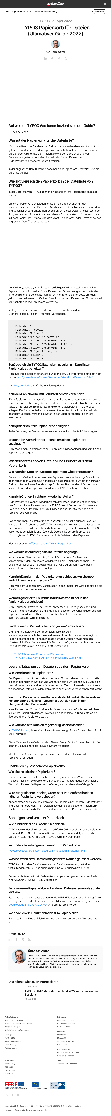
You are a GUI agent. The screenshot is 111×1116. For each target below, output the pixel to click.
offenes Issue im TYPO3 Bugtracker (50, 543)
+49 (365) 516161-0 (57, 1106)
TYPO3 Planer (20, 730)
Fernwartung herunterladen (36, 1110)
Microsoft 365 (63, 1038)
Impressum (9, 1110)
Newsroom (99, 11)
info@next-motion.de (74, 1106)
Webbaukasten (11, 1048)
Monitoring (61, 1035)
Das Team (9, 1067)
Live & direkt (10, 1070)
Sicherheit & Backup (65, 1041)
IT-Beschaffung (63, 1027)
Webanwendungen (12, 1027)
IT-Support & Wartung (66, 1023)
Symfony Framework (13, 1041)
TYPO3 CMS (10, 1038)
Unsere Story (10, 1064)
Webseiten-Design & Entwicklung (18, 1023)
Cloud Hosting (10, 1044)
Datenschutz (20, 1110)
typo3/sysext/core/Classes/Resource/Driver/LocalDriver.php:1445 (54, 377)
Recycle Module (23, 385)
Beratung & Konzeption (14, 1020)
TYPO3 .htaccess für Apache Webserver (38, 654)
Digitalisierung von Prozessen (17, 1030)
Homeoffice (62, 1044)
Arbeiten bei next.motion (67, 1064)
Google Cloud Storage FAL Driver (27, 904)
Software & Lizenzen (65, 1056)
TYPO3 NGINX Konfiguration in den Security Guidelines (47, 657)
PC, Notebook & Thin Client (68, 1052)
